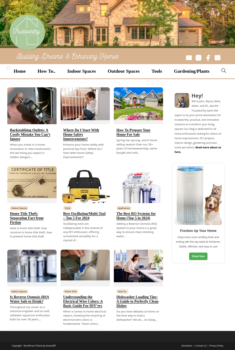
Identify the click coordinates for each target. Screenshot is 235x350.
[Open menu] (8, 67)
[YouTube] (217, 58)
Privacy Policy (216, 345)
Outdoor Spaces (124, 71)
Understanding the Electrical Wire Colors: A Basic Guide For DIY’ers (83, 301)
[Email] (189, 58)
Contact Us (201, 345)
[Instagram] (198, 58)
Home (20, 71)
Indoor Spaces (81, 71)
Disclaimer (186, 345)
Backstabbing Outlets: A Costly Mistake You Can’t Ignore (30, 134)
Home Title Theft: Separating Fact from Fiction (27, 218)
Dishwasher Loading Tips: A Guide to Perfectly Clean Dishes (137, 301)
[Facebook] (208, 58)
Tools (156, 71)
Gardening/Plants (191, 71)
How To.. (46, 71)
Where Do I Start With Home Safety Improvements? (81, 134)
